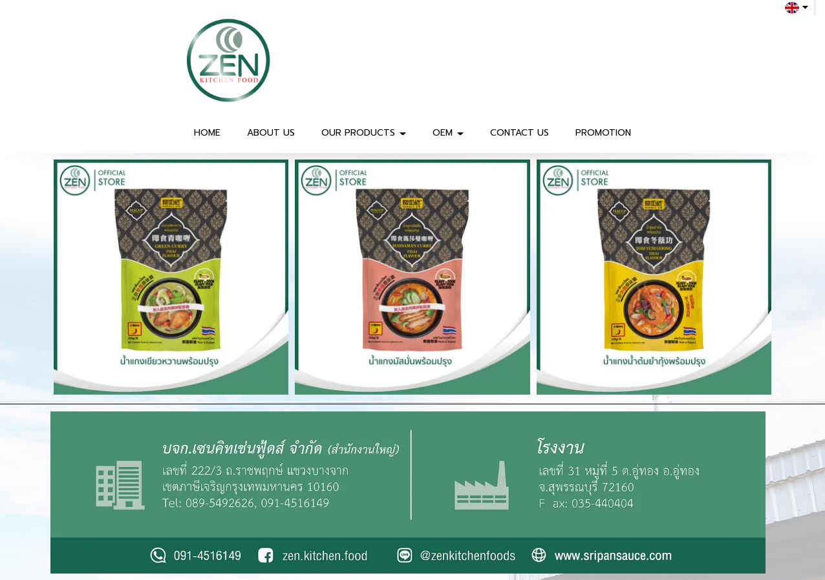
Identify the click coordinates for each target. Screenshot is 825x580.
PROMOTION (603, 133)
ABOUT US (271, 133)
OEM (448, 133)
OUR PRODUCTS (363, 133)
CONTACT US (519, 133)
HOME (207, 133)
